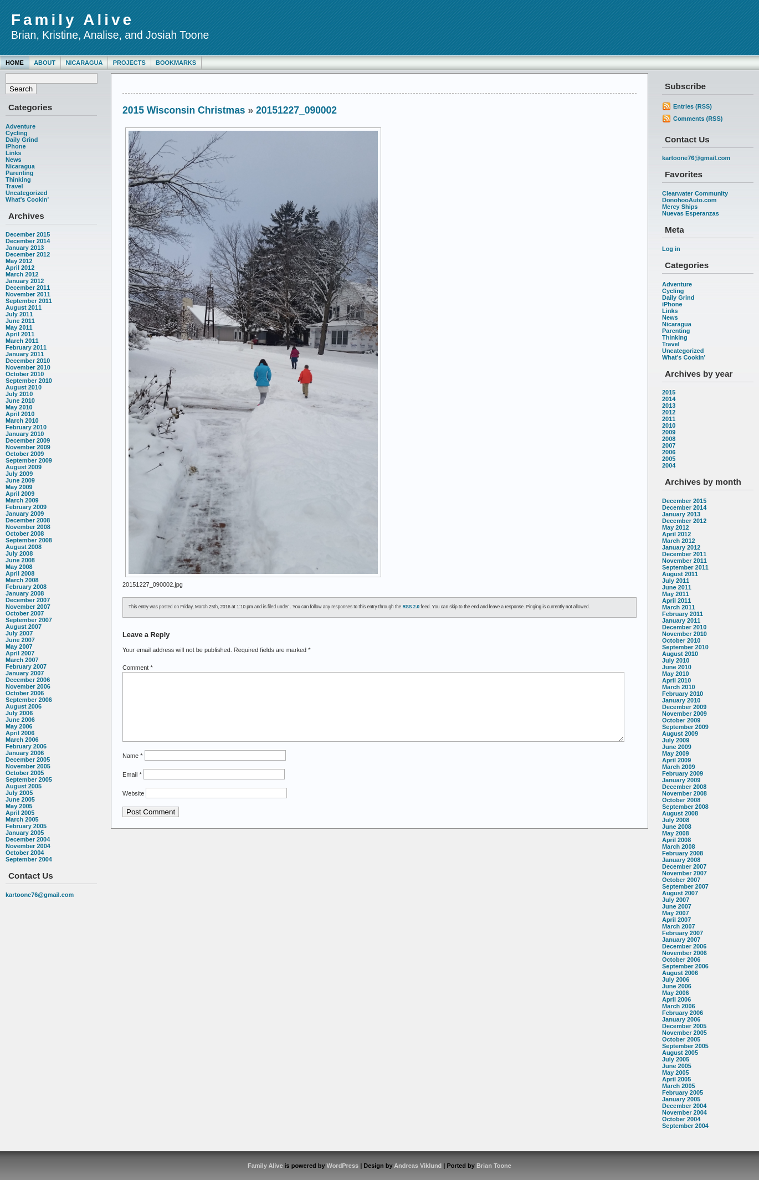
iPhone (15, 146)
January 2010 (25, 433)
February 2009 (26, 507)
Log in (671, 248)
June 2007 (20, 640)
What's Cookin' (27, 199)
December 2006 (28, 679)
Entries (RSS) (692, 106)
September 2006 (29, 699)
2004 (668, 465)
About (44, 62)
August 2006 (24, 706)
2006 (668, 452)
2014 (668, 399)
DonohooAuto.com (689, 200)
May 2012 (19, 261)
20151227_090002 (296, 110)
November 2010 (28, 367)
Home (15, 62)
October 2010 (25, 374)
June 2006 (20, 719)
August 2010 (24, 387)
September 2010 (29, 380)
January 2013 (25, 247)
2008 (668, 438)
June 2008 (20, 560)
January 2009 (25, 513)
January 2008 (25, 593)
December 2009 (28, 440)
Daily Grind (22, 139)
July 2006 (19, 713)
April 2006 (20, 733)
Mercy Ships (680, 206)
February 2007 (26, 666)
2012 (668, 412)
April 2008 (20, 573)
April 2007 (20, 653)
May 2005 (19, 806)
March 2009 (22, 500)
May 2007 (19, 646)
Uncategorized (26, 192)
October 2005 (25, 772)
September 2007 (29, 620)
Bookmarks (176, 62)
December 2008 (28, 520)
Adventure (20, 126)
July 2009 (19, 473)
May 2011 (19, 327)
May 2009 (19, 487)
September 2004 (29, 859)
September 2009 (29, 460)
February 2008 (26, 586)
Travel (14, 186)
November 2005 (28, 766)
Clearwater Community (695, 193)
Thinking (18, 179)
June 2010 (20, 400)
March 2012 (22, 274)
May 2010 (19, 407)
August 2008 (24, 546)
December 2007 (28, 600)
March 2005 (22, 819)
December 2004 (28, 839)
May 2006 (19, 726)
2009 (668, 432)
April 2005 (20, 812)
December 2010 (28, 360)
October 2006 (25, 693)
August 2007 (24, 626)
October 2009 (25, 453)
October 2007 (25, 613)
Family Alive (72, 19)
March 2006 (22, 739)
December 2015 (28, 234)
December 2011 (28, 287)
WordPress (343, 1165)
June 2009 (20, 480)
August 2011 (24, 307)
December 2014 (28, 241)
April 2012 (20, 267)
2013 (668, 405)
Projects (129, 62)
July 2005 (19, 792)
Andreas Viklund (418, 1165)
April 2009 (20, 493)
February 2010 (26, 427)
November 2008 (28, 527)
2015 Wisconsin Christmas (183, 110)
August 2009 (24, 467)
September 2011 (29, 300)
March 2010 (22, 420)
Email (132, 787)
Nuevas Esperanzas (690, 213)
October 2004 (25, 852)
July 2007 (19, 633)
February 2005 (26, 826)
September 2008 (29, 540)
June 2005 (20, 799)
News (14, 159)
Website (133, 806)
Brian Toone (493, 1165)
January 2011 (25, 354)
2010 (668, 425)
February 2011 (26, 347)
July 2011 (19, 314)
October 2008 (25, 533)
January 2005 (25, 832)
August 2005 (24, 786)
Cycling (17, 133)
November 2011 (28, 294)
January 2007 (25, 673)
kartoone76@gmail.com (40, 894)
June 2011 (20, 320)
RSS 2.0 (411, 606)
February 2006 (26, 746)
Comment (137, 667)
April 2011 (20, 334)
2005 (668, 458)
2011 (668, 418)
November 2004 (28, 846)
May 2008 (19, 566)
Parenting (19, 173)
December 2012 (28, 254)
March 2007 (22, 659)
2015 (668, 392)
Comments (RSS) (697, 118)
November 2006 (28, 686)
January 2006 (25, 753)
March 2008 (22, 580)
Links (14, 153)
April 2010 (20, 414)
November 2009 (28, 447)
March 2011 (22, 340)
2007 (668, 445)
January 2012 (25, 281)
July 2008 (19, 553)
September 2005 (29, 779)
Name (132, 769)
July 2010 (19, 394)
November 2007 (28, 606)
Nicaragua (83, 62)
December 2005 (28, 759)
